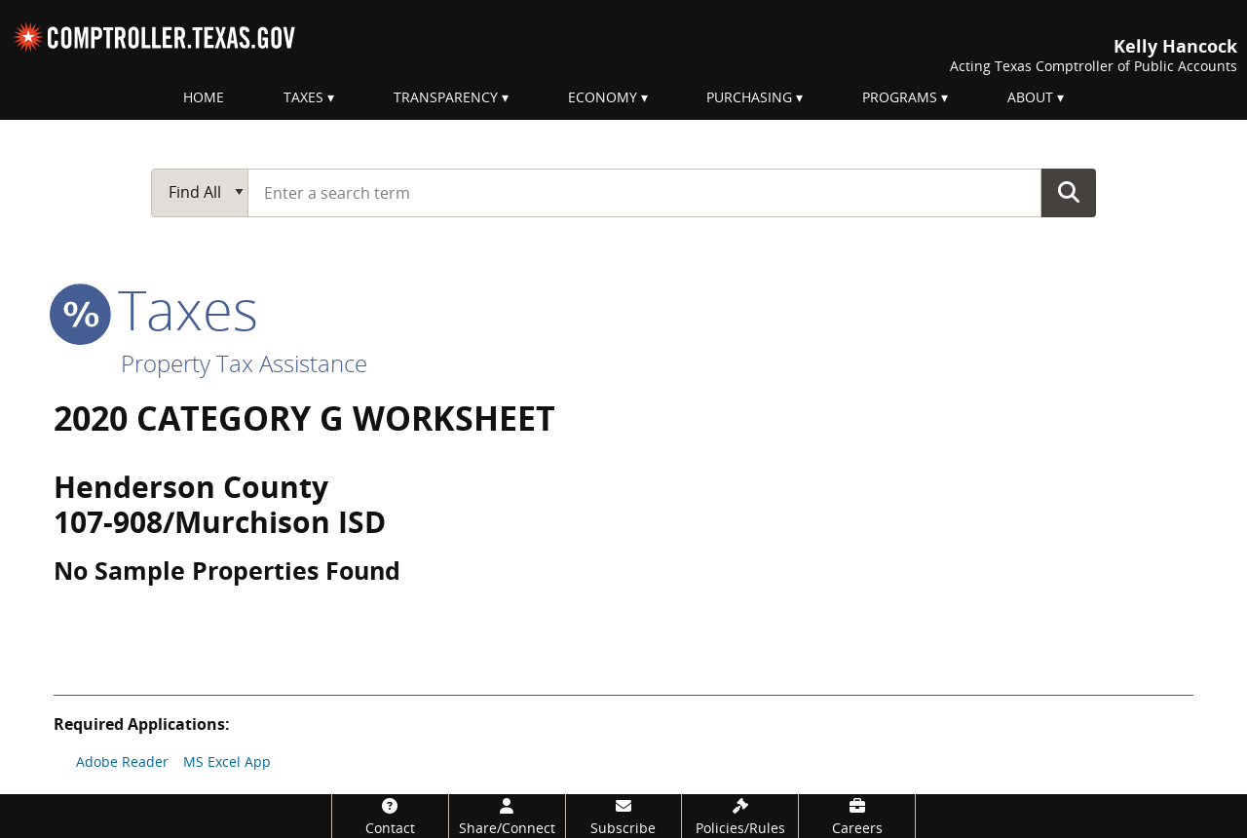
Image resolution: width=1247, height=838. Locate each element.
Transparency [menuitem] (446, 97)
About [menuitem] (1030, 97)
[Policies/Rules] (740, 816)
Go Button (1068, 192)
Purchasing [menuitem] (749, 97)
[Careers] (857, 816)
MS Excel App (227, 761)
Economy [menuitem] (602, 97)
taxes (156, 309)
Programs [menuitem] (899, 97)
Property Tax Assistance (244, 363)
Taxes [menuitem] (303, 97)
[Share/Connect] (507, 816)
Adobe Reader (122, 761)
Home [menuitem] (203, 97)
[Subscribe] (624, 816)
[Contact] (390, 816)
